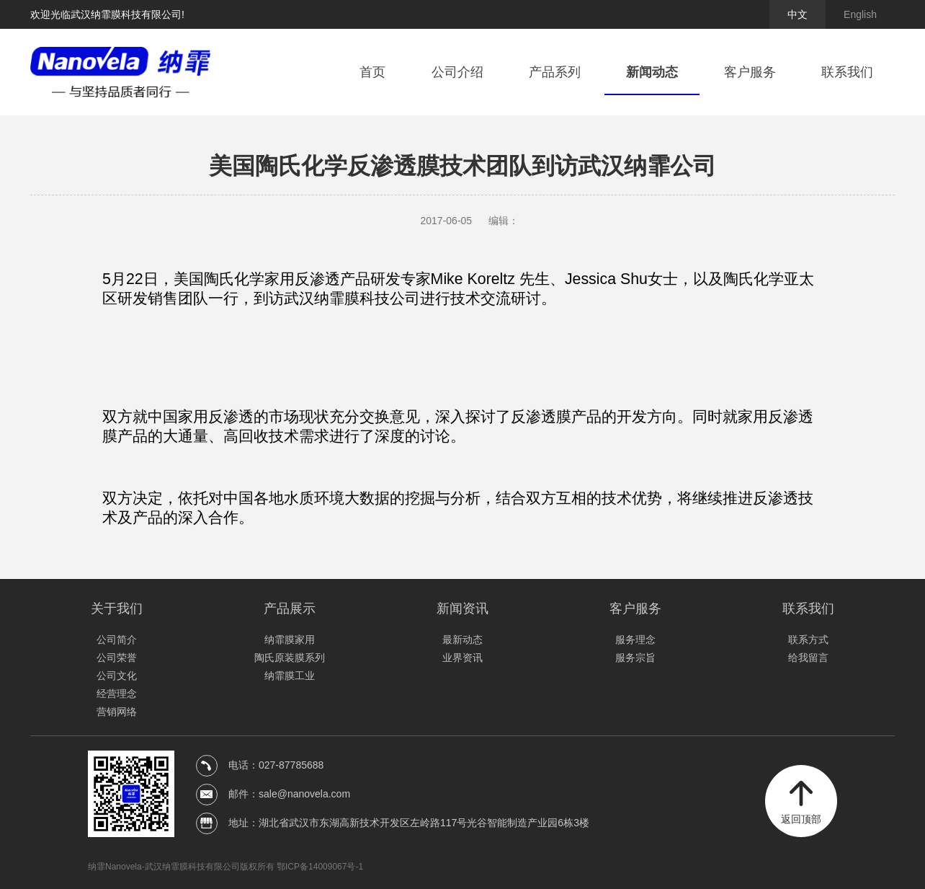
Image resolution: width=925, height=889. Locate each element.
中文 (797, 14)
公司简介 (117, 639)
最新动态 (462, 639)
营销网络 (117, 711)
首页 (372, 72)
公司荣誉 (117, 657)
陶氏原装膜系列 (289, 657)
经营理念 (117, 693)
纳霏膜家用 (289, 639)
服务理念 (635, 639)
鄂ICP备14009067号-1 (320, 867)
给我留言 (808, 657)
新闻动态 (652, 72)
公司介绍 (457, 72)
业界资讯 (462, 657)
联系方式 (808, 639)
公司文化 (117, 675)
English (860, 14)
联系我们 (847, 72)
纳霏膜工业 (289, 675)
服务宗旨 (635, 657)
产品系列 (555, 72)
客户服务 (750, 72)
